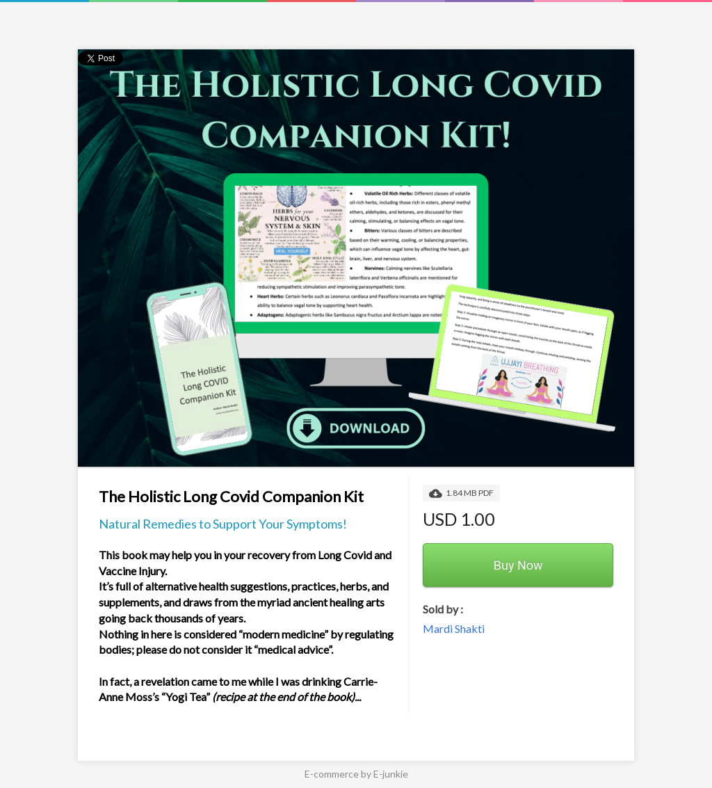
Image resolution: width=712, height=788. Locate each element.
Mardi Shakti (454, 628)
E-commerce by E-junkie (356, 774)
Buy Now (518, 565)
